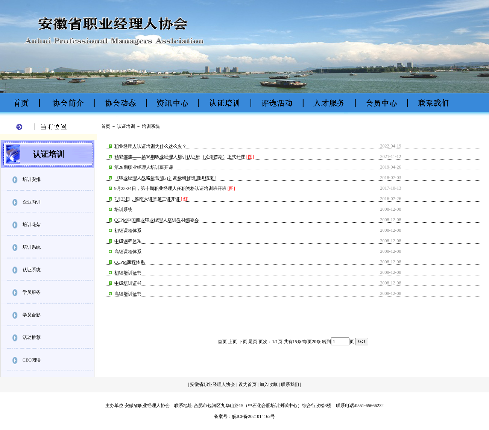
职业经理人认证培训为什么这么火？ (150, 146)
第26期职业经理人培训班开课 (143, 167)
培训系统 (32, 247)
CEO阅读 (32, 360)
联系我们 (290, 384)
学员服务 (32, 292)
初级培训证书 (127, 272)
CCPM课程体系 (129, 262)
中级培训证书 (127, 283)
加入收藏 (269, 384)
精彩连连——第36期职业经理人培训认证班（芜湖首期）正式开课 (179, 157)
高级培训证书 (127, 293)
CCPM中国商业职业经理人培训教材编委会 (156, 220)
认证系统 (32, 269)
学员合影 (32, 315)
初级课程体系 (127, 230)
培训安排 (32, 179)
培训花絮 (32, 224)
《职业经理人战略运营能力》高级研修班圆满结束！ (166, 178)
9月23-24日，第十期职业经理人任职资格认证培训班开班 (170, 188)
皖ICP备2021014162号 (253, 416)
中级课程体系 (127, 241)
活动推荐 (32, 337)
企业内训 (32, 202)
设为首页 (247, 384)
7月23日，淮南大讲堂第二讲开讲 (147, 199)
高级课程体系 (127, 251)
